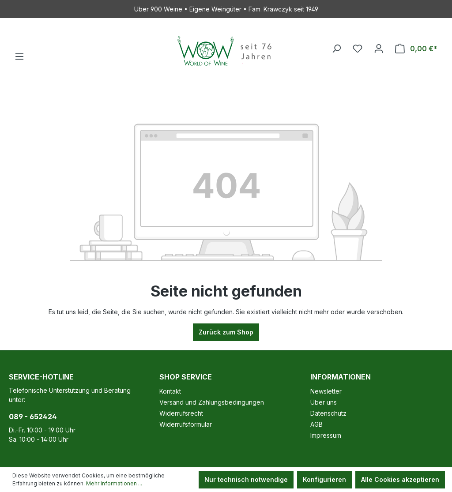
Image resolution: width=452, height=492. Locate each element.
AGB (316, 424)
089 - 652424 (33, 416)
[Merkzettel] (357, 48)
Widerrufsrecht (181, 413)
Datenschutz (328, 413)
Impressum (325, 435)
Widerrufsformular (185, 424)
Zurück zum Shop (226, 332)
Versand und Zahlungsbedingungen (211, 402)
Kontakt (170, 391)
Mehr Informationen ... (114, 483)
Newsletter (326, 391)
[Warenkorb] (416, 48)
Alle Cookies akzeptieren (400, 479)
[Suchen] (336, 48)
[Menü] (19, 56)
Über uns (323, 402)
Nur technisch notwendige (246, 479)
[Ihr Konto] (378, 48)
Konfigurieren (324, 479)
